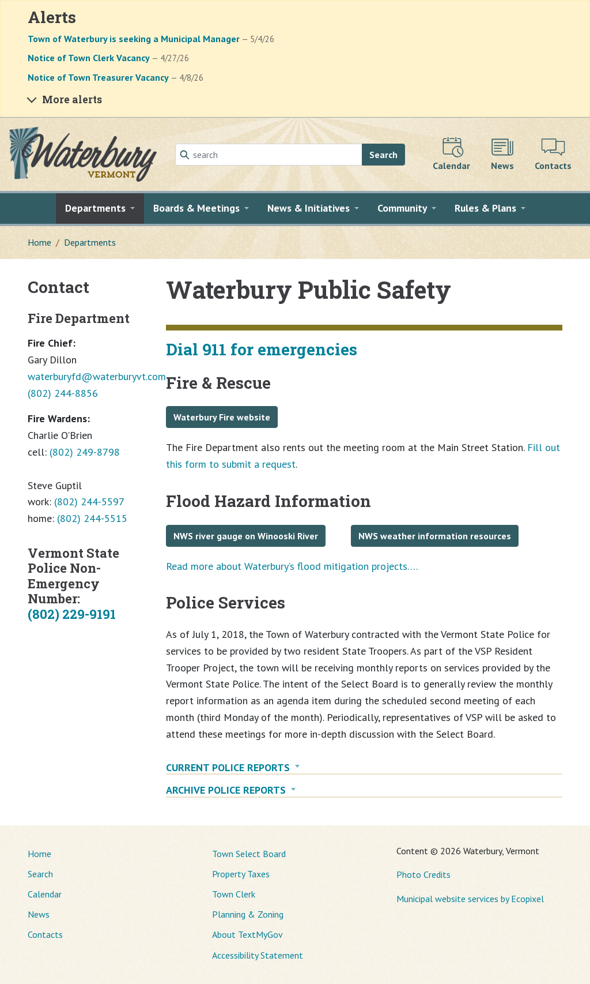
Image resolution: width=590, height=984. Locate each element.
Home (39, 242)
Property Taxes (241, 874)
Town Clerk (233, 894)
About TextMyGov (247, 934)
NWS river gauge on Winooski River (245, 536)
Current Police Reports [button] (228, 767)
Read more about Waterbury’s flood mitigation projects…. (292, 566)
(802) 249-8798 (85, 452)
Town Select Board (249, 853)
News (39, 914)
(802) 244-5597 (89, 501)
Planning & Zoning (247, 914)
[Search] (268, 155)
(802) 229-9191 (72, 614)
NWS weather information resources (434, 536)
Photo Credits (423, 874)
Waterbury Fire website (221, 417)
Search (383, 154)
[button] (100, 208)
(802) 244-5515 (92, 518)
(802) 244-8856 (63, 393)
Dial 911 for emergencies (261, 349)
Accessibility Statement (257, 955)
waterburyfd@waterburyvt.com (97, 376)
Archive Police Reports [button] (226, 790)
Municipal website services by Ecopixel (470, 898)
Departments (90, 242)
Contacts (45, 934)
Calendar (45, 894)
